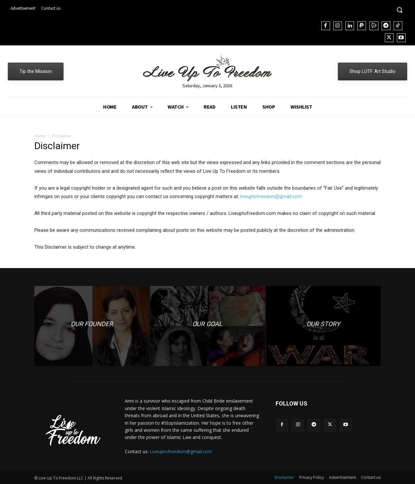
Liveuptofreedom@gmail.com (181, 451)
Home (40, 136)
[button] (399, 10)
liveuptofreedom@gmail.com (271, 196)
